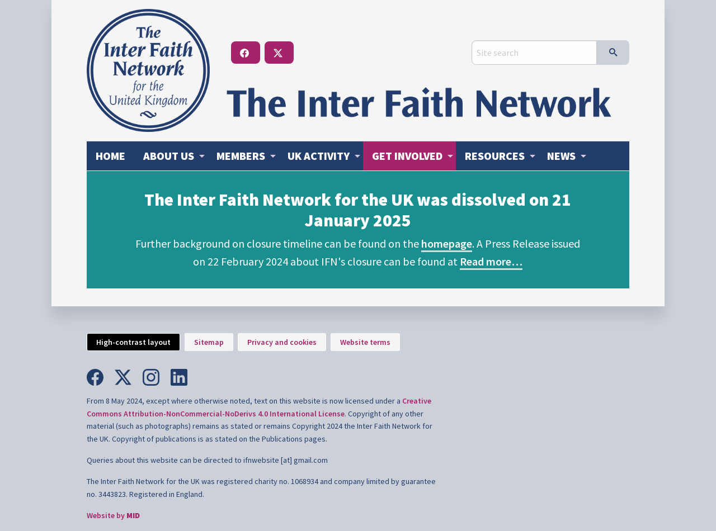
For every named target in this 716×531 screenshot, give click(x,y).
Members (240, 156)
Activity (319, 156)
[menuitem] (110, 155)
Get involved (407, 156)
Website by (113, 515)
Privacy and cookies (282, 342)
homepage (446, 243)
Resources (495, 156)
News (561, 156)
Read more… (491, 261)
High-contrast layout (133, 342)
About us (168, 156)
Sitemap (209, 342)
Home (110, 156)
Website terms (365, 342)
